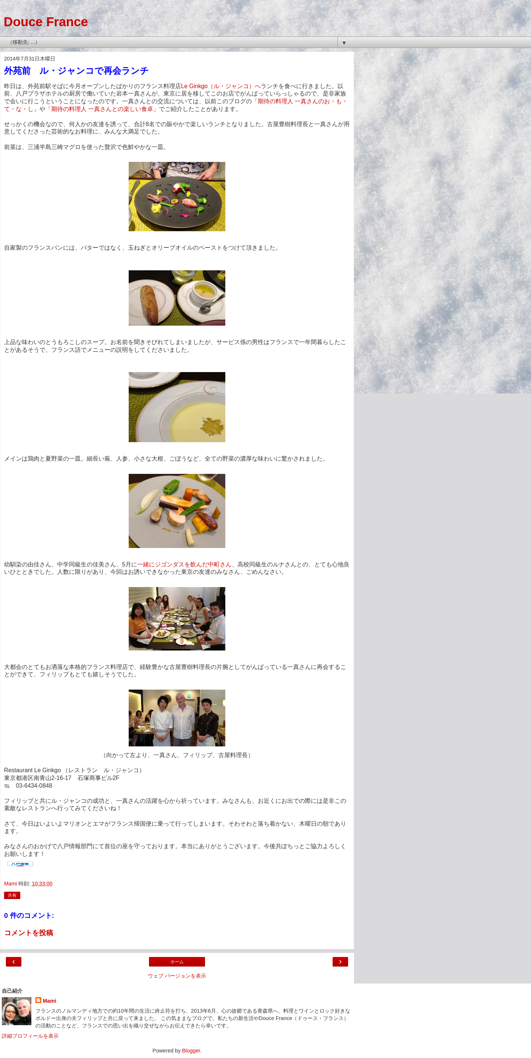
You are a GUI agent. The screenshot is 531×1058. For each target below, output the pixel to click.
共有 (12, 895)
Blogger (191, 1051)
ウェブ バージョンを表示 (177, 976)
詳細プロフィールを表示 (30, 1036)
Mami (49, 1001)
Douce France (46, 22)
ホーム (177, 961)
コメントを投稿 (28, 933)
